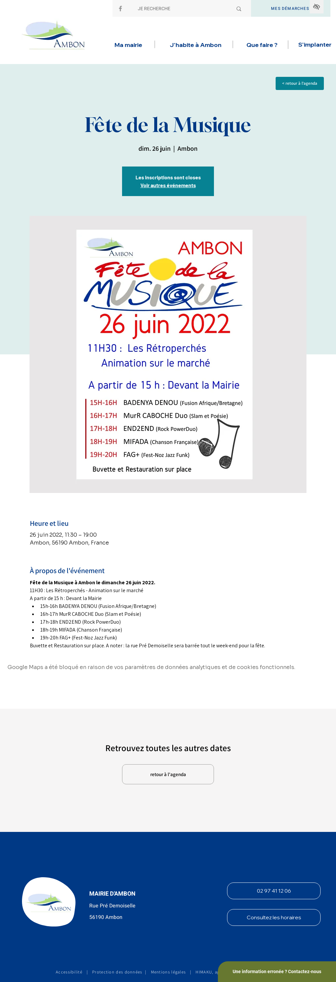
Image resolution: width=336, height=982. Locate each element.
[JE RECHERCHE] (180, 8)
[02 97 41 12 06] (274, 890)
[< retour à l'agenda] (300, 83)
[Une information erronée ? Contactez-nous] (277, 971)
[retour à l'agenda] (168, 774)
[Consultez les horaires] (274, 917)
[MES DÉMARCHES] (290, 8)
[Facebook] (120, 8)
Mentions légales (168, 972)
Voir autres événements (168, 185)
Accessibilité (69, 972)
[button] (128, 45)
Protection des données (117, 972)
